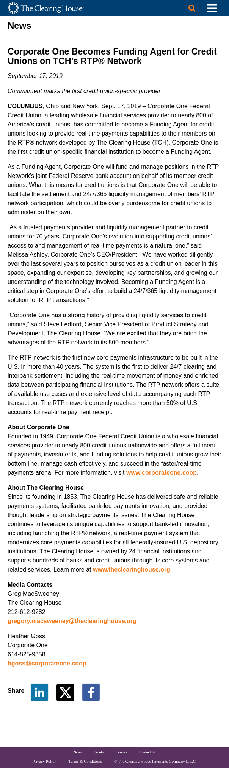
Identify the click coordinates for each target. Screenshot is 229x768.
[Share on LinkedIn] (39, 692)
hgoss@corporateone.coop (47, 663)
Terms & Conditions (85, 761)
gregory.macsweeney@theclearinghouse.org (72, 621)
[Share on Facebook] (91, 692)
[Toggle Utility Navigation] (211, 8)
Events (99, 752)
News (78, 752)
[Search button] (192, 8)
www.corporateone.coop (161, 472)
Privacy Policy (44, 761)
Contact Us (147, 752)
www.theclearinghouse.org (131, 569)
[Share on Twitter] (66, 692)
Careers (121, 752)
